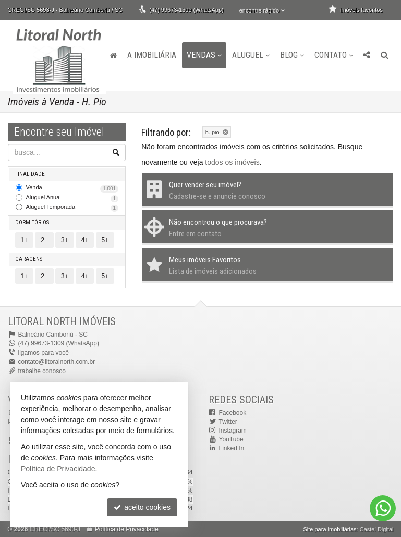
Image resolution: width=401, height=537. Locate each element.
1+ (24, 240)
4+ (85, 240)
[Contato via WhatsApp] (383, 508)
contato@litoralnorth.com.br (56, 361)
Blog (292, 55)
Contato (333, 55)
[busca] (384, 55)
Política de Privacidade (127, 529)
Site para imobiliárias (329, 529)
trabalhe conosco (42, 371)
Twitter (228, 421)
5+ (105, 240)
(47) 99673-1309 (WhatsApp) (186, 10)
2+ (44, 240)
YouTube (231, 439)
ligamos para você (43, 352)
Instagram (233, 430)
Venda (72, 188)
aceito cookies (142, 507)
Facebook (233, 412)
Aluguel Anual (72, 198)
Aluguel (251, 55)
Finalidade (30, 174)
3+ (64, 240)
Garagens (28, 259)
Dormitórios (32, 222)
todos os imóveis (232, 162)
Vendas (204, 55)
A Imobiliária (151, 55)
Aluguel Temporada (72, 208)
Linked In (232, 448)
